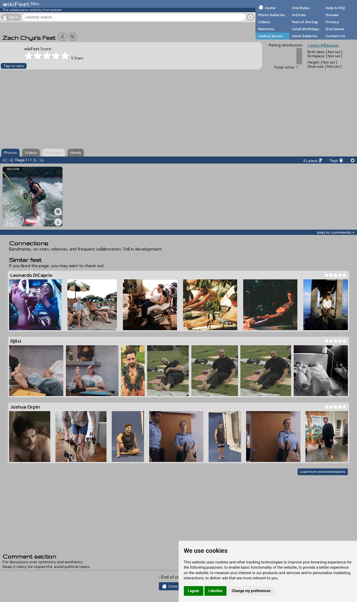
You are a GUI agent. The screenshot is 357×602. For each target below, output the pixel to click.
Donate (332, 15)
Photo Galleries (271, 15)
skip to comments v (335, 232)
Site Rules (300, 8)
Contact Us (335, 36)
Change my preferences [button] (251, 591)
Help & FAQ (335, 8)
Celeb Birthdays (305, 29)
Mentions (266, 29)
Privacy (332, 22)
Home (270, 8)
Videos (264, 22)
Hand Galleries (304, 36)
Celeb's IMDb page (323, 45)
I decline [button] (215, 591)
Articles (299, 15)
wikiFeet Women (270, 36)
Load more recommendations (322, 472)
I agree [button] (193, 591)
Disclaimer (335, 29)
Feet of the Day (305, 22)
